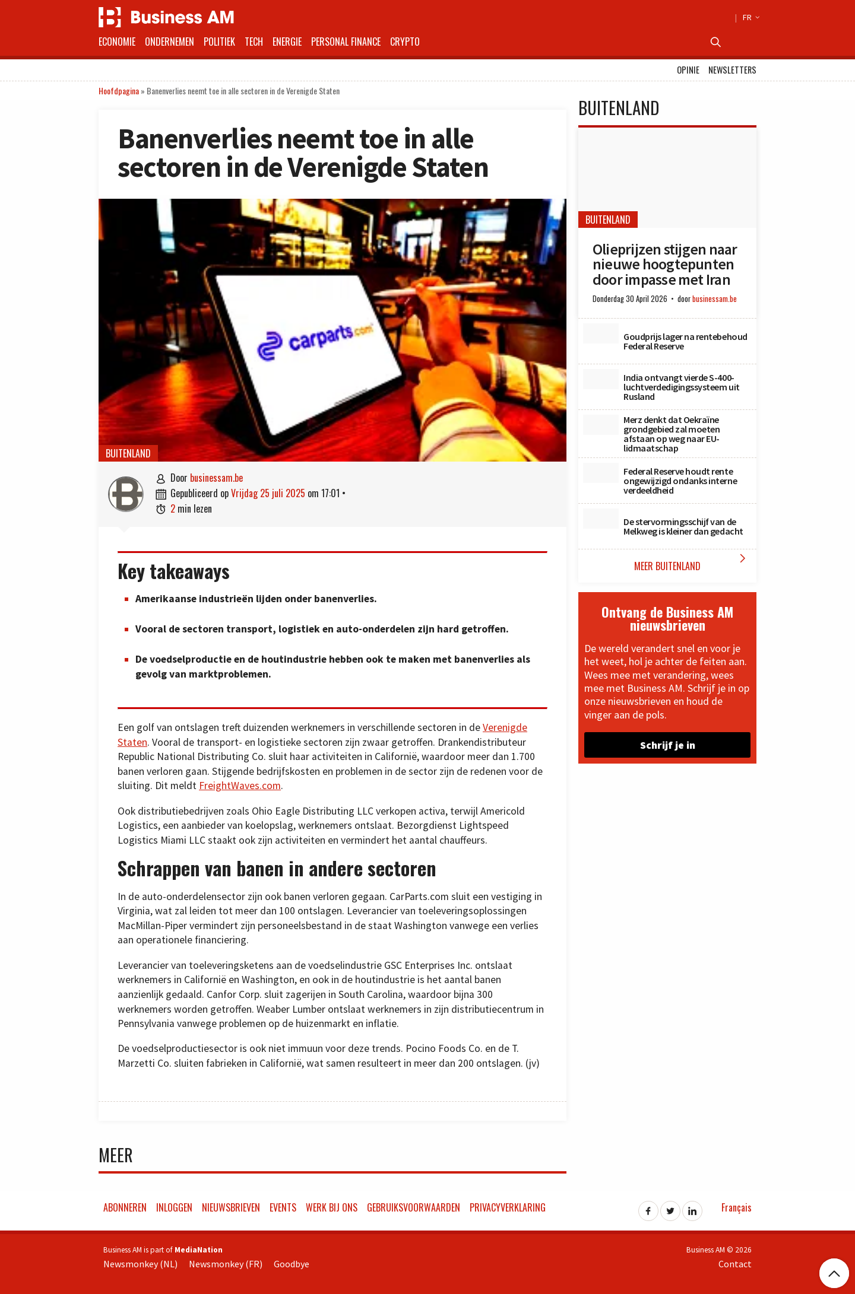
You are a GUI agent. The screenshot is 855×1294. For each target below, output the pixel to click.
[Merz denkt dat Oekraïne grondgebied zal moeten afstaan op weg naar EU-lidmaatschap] (601, 425)
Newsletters (732, 69)
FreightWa (222, 785)
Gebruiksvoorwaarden (413, 1207)
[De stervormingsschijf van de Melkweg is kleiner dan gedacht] (601, 518)
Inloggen (174, 1207)
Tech (254, 41)
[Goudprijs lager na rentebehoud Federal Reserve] (601, 333)
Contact (735, 1264)
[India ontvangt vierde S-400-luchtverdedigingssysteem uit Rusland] (601, 379)
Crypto (405, 41)
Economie (117, 41)
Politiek (219, 41)
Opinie (688, 69)
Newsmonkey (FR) (225, 1264)
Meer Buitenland (692, 562)
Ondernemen (169, 41)
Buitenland (128, 453)
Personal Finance (346, 41)
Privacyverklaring (508, 1207)
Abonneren (125, 1207)
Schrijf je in (667, 745)
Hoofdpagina (119, 90)
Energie (287, 41)
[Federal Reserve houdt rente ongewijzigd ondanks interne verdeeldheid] (601, 473)
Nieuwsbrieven (231, 1207)
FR (749, 17)
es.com (265, 785)
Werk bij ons (331, 1207)
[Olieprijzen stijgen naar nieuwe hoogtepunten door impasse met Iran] (667, 178)
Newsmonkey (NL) (140, 1264)
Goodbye (291, 1264)
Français (736, 1207)
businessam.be (216, 477)
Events (283, 1207)
